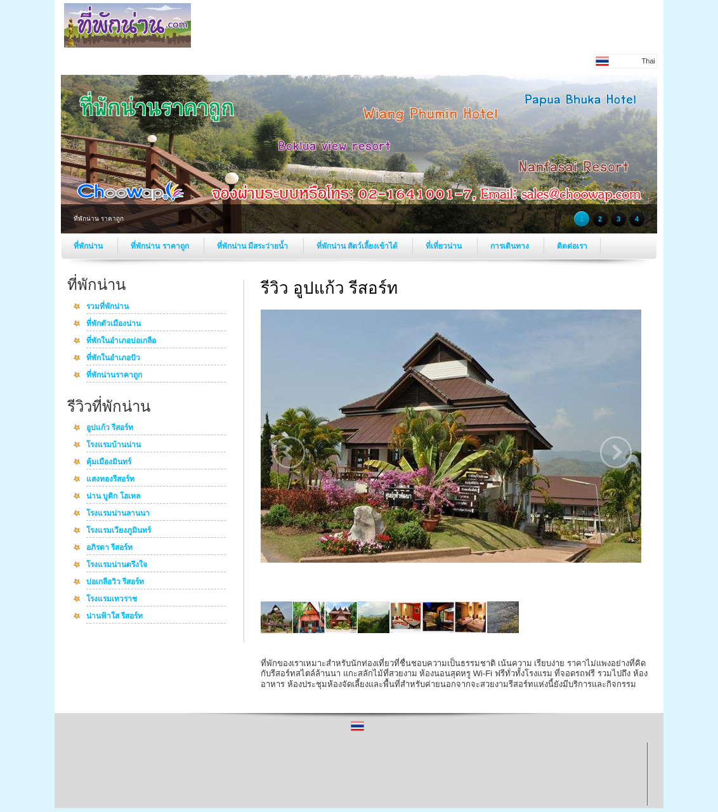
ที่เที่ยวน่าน (445, 246)
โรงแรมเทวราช (111, 599)
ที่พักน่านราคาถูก (114, 375)
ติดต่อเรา (572, 246)
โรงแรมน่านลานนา (118, 514)
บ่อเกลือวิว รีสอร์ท (115, 582)
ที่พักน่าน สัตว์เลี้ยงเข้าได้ (358, 246)
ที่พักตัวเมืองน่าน (113, 324)
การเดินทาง (510, 246)
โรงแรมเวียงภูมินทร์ (118, 531)
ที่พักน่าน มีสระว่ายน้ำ (253, 246)
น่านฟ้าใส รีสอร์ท (114, 616)
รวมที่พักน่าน (107, 307)
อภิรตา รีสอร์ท (109, 548)
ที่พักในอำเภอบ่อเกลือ (121, 341)
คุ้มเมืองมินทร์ (108, 462)
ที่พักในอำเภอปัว (113, 358)
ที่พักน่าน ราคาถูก (161, 246)
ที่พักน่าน (89, 246)
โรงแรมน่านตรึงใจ (116, 565)
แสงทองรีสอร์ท (110, 479)
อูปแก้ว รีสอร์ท (109, 428)
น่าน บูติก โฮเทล (113, 497)
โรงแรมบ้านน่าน (113, 445)
